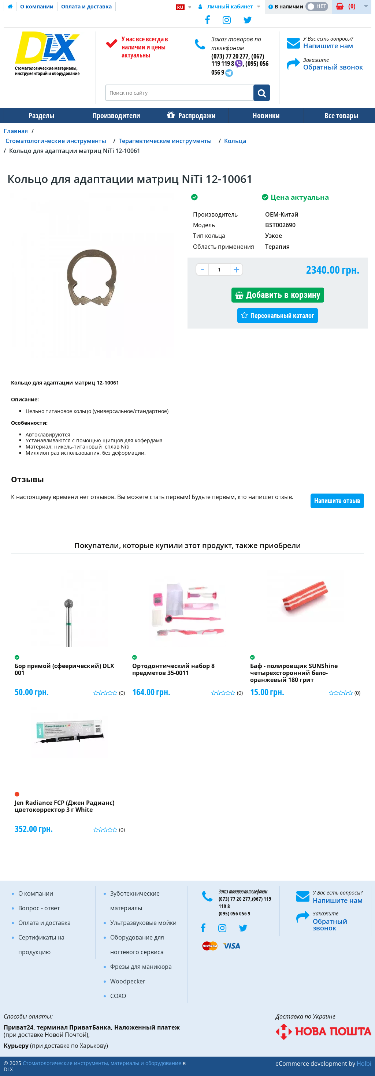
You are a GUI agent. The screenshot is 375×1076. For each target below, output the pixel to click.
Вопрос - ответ (39, 908)
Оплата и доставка (86, 6)
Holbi (364, 1064)
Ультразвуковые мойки (143, 923)
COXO (118, 996)
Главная (16, 131)
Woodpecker (127, 981)
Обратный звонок (333, 67)
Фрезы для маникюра (141, 967)
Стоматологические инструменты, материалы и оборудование (102, 1063)
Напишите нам (328, 45)
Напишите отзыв (337, 501)
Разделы (40, 115)
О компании (36, 6)
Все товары (335, 115)
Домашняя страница (10, 6)
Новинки (261, 115)
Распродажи (193, 115)
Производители (114, 115)
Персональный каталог (282, 315)
